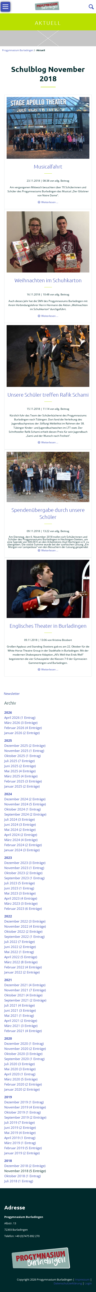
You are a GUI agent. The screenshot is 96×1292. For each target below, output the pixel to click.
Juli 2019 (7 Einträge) (19, 1122)
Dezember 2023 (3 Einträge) (24, 863)
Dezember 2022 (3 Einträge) (24, 921)
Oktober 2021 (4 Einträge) (23, 995)
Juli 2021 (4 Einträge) (19, 1005)
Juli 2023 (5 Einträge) (19, 883)
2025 (8, 740)
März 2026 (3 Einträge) (20, 722)
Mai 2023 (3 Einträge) (19, 893)
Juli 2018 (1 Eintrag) (18, 1181)
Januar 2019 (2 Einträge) (22, 1153)
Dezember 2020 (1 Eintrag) (24, 1043)
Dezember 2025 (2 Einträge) (24, 745)
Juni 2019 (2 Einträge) (20, 1127)
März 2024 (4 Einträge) (20, 840)
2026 (8, 712)
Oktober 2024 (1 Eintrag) (22, 809)
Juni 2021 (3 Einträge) (20, 1010)
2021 (8, 980)
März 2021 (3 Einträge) (20, 1026)
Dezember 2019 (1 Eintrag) (24, 1102)
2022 (8, 916)
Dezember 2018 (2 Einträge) (24, 1166)
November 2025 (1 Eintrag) (24, 751)
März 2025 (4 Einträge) (20, 776)
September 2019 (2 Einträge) (25, 1117)
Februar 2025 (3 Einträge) (23, 781)
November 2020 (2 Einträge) (25, 1048)
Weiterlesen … (49, 202)
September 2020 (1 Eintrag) (24, 1059)
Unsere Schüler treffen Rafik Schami (48, 394)
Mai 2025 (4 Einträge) (19, 771)
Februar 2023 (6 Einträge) (23, 908)
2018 (8, 1161)
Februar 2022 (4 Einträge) (23, 967)
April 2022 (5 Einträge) (20, 957)
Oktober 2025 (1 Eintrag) (22, 756)
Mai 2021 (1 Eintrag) (19, 1015)
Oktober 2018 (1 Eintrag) (22, 1176)
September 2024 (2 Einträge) (25, 814)
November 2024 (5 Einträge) (25, 804)
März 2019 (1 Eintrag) (20, 1143)
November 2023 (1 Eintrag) (24, 868)
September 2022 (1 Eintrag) (24, 936)
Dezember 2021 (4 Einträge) (24, 985)
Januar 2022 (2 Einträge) (22, 972)
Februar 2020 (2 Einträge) (23, 1084)
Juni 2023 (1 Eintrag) (19, 888)
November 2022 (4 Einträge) (25, 926)
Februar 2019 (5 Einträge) (23, 1148)
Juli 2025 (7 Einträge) (19, 761)
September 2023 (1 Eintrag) (24, 878)
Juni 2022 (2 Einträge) (20, 947)
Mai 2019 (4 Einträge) (19, 1132)
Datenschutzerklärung (68, 1283)
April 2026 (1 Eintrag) (19, 717)
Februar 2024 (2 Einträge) (23, 845)
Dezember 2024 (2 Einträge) (24, 799)
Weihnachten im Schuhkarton (48, 280)
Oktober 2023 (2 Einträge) (23, 873)
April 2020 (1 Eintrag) (19, 1074)
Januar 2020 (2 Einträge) (22, 1089)
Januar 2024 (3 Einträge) (22, 850)
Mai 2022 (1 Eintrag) (19, 952)
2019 (8, 1097)
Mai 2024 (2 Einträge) (19, 829)
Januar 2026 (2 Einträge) (22, 733)
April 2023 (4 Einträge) (20, 898)
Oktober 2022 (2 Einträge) (23, 931)
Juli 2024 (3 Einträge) (19, 819)
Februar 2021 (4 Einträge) (23, 1031)
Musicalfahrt (48, 166)
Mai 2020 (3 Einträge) (19, 1069)
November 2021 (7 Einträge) (25, 990)
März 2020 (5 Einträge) (20, 1079)
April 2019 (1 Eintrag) (19, 1138)
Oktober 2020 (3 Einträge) (23, 1054)
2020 (8, 1038)
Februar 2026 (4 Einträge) (23, 728)
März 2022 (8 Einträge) (20, 962)
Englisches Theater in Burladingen (48, 625)
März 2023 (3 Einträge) (20, 903)
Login (88, 1283)
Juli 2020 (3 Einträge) (19, 1064)
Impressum (82, 1279)
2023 (8, 857)
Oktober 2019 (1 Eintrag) (22, 1112)
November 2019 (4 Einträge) (25, 1107)
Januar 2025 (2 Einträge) (22, 786)
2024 (8, 794)
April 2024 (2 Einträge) (20, 835)
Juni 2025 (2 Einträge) (20, 766)
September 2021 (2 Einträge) (25, 1000)
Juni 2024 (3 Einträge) (20, 824)
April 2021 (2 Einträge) (20, 1020)
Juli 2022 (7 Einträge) (19, 942)
